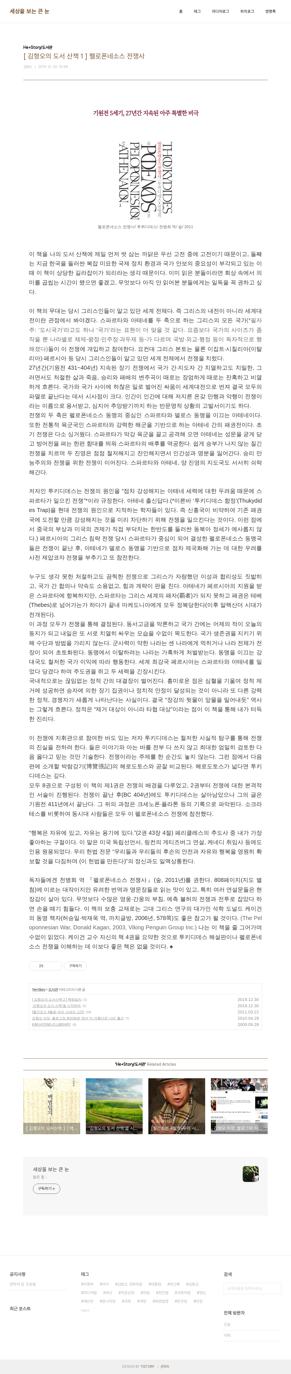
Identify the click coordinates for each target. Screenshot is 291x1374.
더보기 (85, 1311)
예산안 (88, 1301)
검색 (275, 1288)
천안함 (163, 1292)
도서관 (53, 990)
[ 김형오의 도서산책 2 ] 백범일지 (57, 1000)
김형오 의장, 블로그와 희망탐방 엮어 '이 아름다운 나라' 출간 (78, 1018)
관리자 (165, 1367)
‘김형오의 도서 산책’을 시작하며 (56, 1006)
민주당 (182, 1301)
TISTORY (147, 1367)
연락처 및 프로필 (23, 1284)
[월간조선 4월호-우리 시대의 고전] (58, 1012)
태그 (197, 11)
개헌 (143, 1301)
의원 (146, 1292)
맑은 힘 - (40, 1177)
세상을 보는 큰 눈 (29, 11)
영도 (202, 1292)
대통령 (156, 1284)
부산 (108, 1292)
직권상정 (127, 1292)
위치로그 (247, 11)
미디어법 (90, 1292)
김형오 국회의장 (129, 1284)
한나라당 (109, 1301)
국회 (127, 1301)
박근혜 (175, 1284)
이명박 (88, 1284)
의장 (199, 1301)
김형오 (193, 1284)
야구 (105, 1284)
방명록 (270, 11)
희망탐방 (162, 1301)
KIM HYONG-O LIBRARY (51, 1025)
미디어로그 (220, 11)
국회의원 (184, 1292)
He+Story (38, 990)
